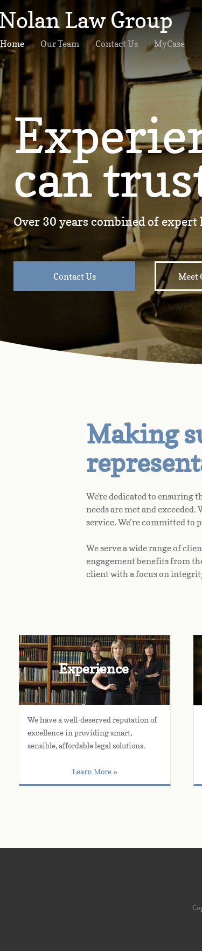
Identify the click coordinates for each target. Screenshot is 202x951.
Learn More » (94, 771)
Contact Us (116, 43)
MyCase (169, 43)
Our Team (59, 43)
